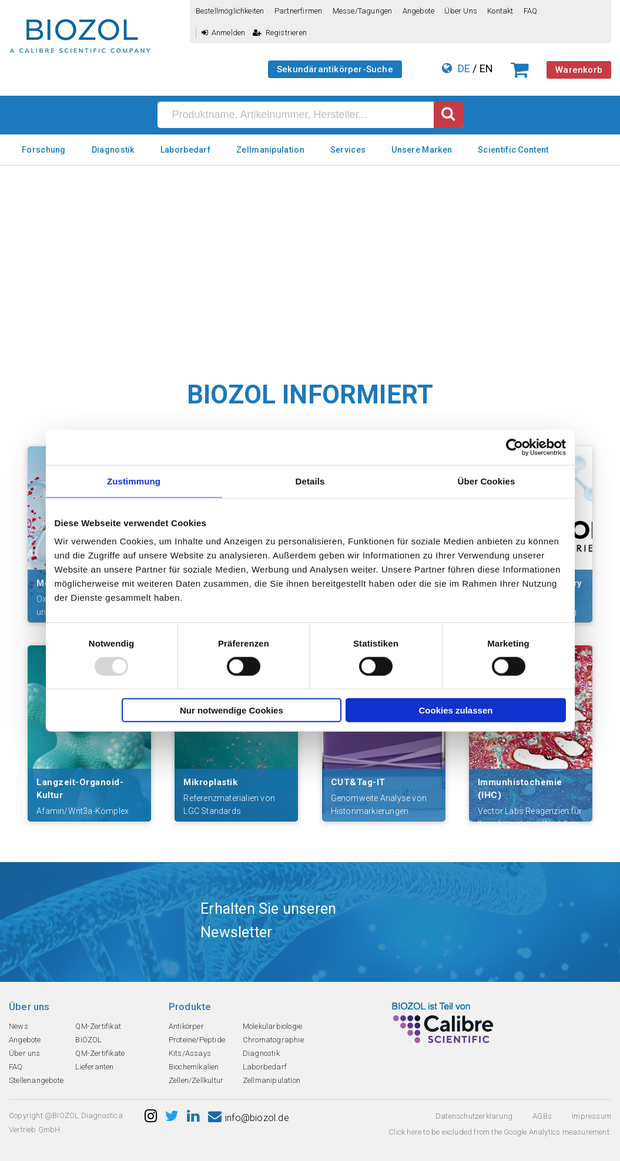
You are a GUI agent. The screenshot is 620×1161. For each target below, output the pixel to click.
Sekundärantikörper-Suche (335, 69)
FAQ (531, 10)
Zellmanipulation (270, 149)
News (18, 1026)
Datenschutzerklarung (473, 1116)
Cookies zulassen (456, 710)
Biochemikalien (194, 1066)
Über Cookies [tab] (486, 481)
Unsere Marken (421, 149)
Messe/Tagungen (363, 10)
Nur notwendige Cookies (231, 710)
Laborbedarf (185, 149)
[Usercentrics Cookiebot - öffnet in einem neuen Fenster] (514, 447)
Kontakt (500, 10)
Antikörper (186, 1026)
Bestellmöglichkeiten (230, 10)
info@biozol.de (248, 1117)
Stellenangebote (36, 1080)
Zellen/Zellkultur (196, 1080)
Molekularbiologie (272, 1026)
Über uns (460, 10)
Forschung (44, 149)
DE (464, 68)
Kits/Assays (190, 1053)
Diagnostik (113, 149)
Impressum (591, 1116)
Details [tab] (310, 481)
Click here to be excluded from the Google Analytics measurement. (499, 1132)
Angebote (419, 10)
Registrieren (280, 32)
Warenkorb (578, 70)
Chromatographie (273, 1039)
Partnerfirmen (298, 10)
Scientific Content (513, 149)
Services (348, 149)
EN (486, 68)
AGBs (542, 1116)
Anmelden (224, 32)
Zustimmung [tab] (133, 481)
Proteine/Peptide (197, 1039)
